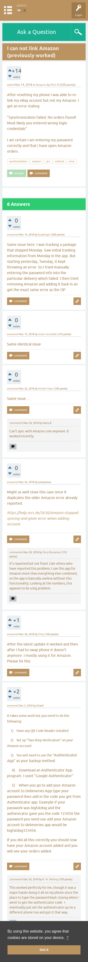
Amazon (41, 84)
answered (12, 234)
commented (16, 423)
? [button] (67, 938)
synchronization (18, 161)
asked (10, 84)
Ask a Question (36, 32)
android (59, 161)
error (72, 161)
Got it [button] (44, 950)
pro (48, 161)
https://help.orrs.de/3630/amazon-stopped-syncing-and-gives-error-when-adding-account (43, 518)
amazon (36, 161)
